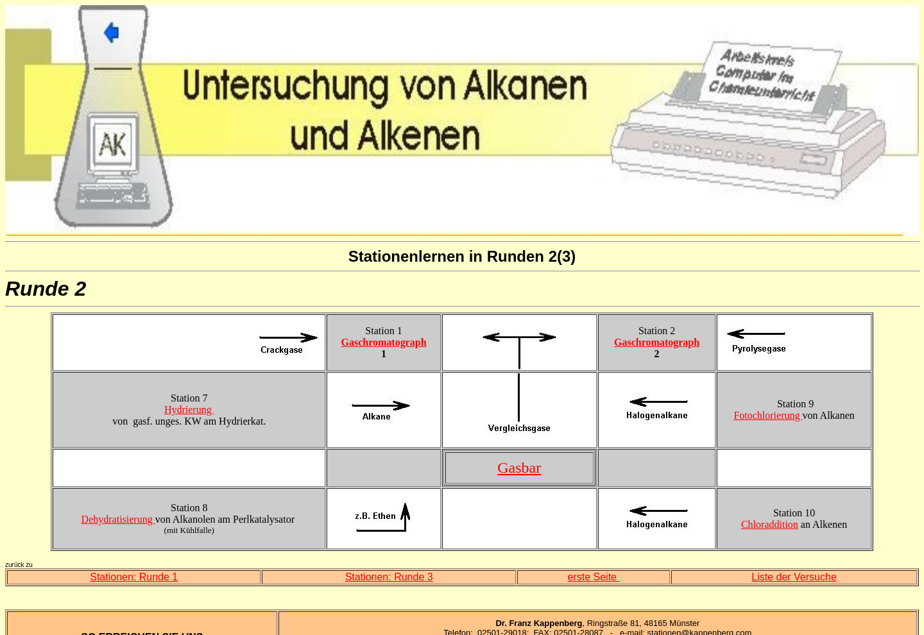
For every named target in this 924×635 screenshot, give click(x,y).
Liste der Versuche (794, 577)
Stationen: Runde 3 (389, 577)
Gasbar (519, 467)
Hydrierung (189, 409)
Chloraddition (769, 524)
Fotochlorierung (767, 415)
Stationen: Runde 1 (134, 577)
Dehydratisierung (118, 519)
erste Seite (594, 577)
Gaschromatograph (384, 342)
